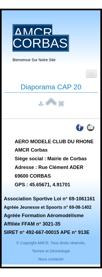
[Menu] (91, 74)
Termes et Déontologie (51, 251)
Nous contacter (51, 259)
